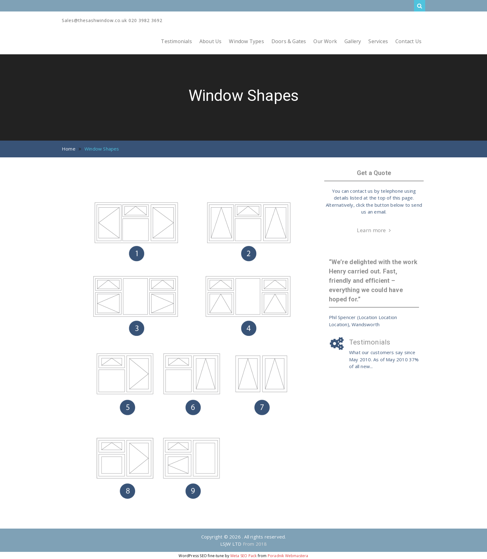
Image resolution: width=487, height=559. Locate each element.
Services (378, 41)
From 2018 (255, 544)
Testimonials (176, 41)
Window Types (246, 41)
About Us (210, 41)
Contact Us (408, 41)
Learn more (371, 230)
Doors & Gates (288, 41)
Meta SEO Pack (243, 555)
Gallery (352, 41)
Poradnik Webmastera (288, 555)
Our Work (325, 41)
